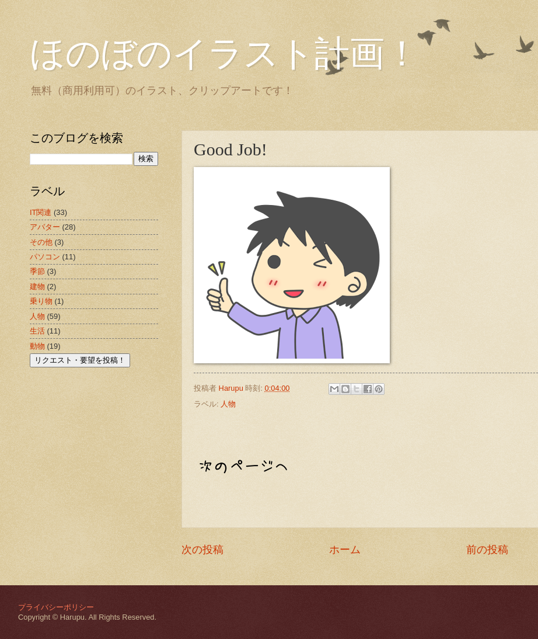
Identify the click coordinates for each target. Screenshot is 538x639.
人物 (228, 404)
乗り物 (41, 301)
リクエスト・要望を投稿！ (79, 360)
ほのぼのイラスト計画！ (225, 53)
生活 (37, 331)
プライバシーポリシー (56, 607)
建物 (37, 286)
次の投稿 (202, 549)
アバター (45, 227)
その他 (41, 242)
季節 (37, 271)
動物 (37, 346)
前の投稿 (487, 549)
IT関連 (40, 212)
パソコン (45, 256)
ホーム (345, 549)
